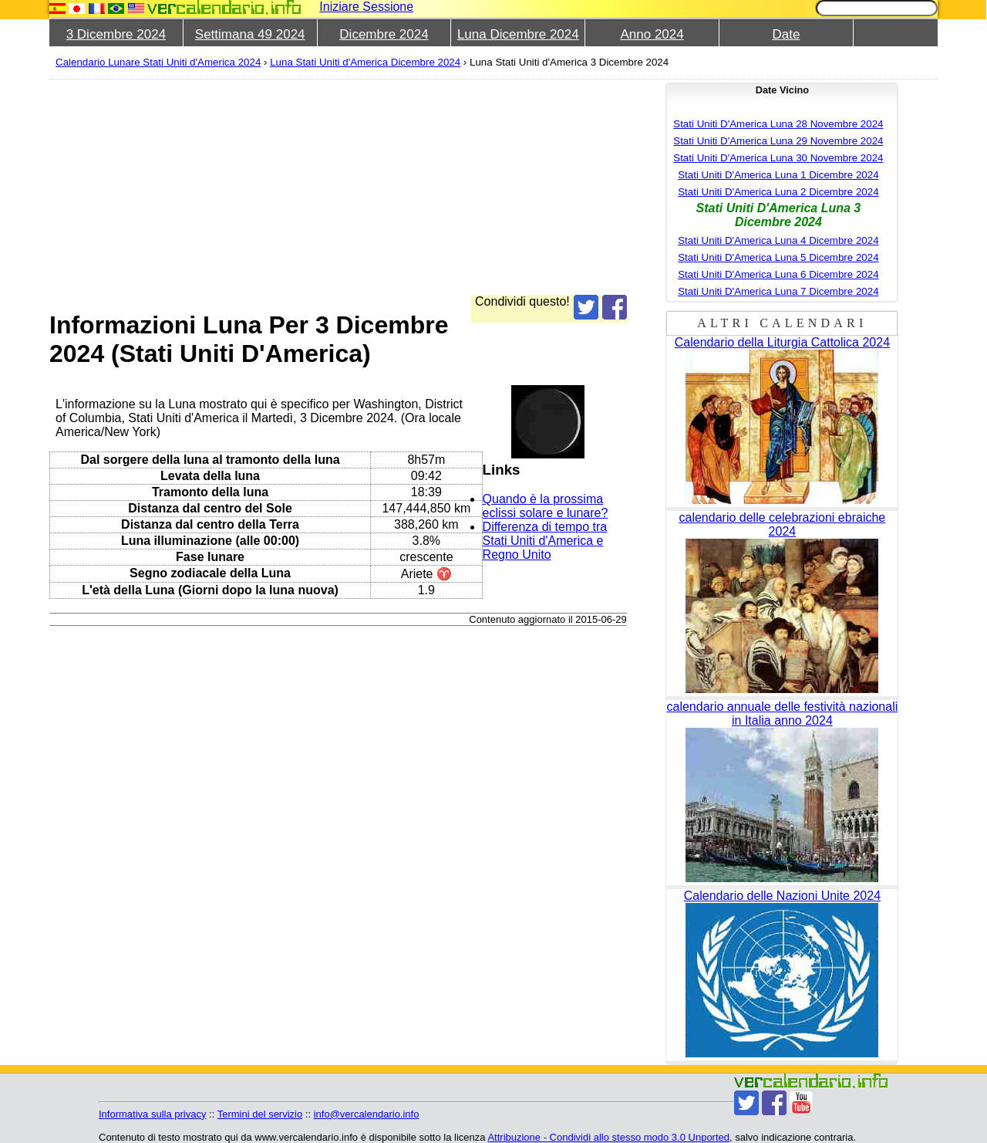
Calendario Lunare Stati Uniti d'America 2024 (158, 62)
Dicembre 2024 (383, 34)
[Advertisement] (512, 187)
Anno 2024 (651, 34)
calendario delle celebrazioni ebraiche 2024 (782, 524)
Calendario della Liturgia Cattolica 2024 (782, 342)
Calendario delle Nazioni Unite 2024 (782, 895)
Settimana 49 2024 (250, 34)
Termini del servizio (260, 1114)
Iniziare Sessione (366, 6)
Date (786, 34)
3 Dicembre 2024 (116, 34)
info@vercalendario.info (366, 1114)
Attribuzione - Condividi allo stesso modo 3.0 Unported (608, 1137)
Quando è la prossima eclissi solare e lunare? (545, 505)
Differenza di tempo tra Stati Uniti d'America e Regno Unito (545, 540)
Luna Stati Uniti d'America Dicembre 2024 (365, 62)
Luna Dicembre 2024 (518, 34)
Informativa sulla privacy (152, 1114)
